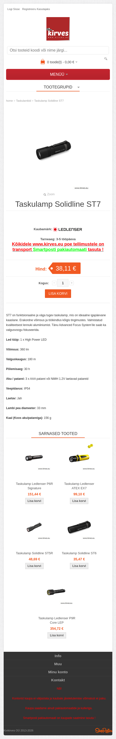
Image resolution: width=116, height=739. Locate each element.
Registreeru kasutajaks (36, 9)
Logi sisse (13, 9)
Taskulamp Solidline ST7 (48, 100)
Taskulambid (23, 100)
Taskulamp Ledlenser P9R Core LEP (56, 620)
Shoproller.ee (103, 730)
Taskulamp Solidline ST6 (79, 553)
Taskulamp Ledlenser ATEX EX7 (79, 486)
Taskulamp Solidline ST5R (34, 553)
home (9, 100)
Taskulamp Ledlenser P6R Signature (34, 486)
